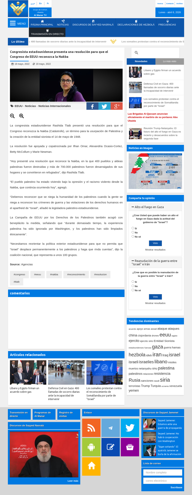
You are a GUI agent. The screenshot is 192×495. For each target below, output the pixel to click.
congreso (20, 274)
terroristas (134, 385)
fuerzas (148, 348)
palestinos (135, 373)
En (40, 3)
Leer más (73, 480)
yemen (134, 390)
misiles (172, 362)
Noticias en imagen (141, 148)
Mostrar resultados (155, 249)
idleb (149, 355)
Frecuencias (167, 23)
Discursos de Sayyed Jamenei (160, 412)
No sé (138, 236)
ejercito (134, 341)
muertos (133, 368)
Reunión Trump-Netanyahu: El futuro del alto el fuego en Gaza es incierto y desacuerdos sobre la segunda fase (162, 133)
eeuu (38, 274)
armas (147, 329)
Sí (136, 228)
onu (155, 368)
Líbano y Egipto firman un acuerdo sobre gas (162, 72)
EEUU (18, 106)
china (133, 335)
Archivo (179, 4)
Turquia (156, 385)
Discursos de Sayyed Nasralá (93, 23)
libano (160, 361)
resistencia (162, 373)
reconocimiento (77, 274)
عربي (33, 3)
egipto (174, 336)
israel (174, 354)
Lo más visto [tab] (169, 61)
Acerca (160, 4)
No (136, 232)
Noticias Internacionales (54, 106)
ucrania (165, 386)
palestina (166, 368)
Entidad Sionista (164, 340)
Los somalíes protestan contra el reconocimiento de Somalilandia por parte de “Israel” (161, 102)
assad (154, 329)
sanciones (147, 380)
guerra (167, 347)
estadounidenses (136, 348)
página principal (42, 23)
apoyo (140, 329)
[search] (155, 52)
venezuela (175, 385)
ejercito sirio (146, 341)
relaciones (148, 374)
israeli (133, 362)
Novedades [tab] (141, 61)
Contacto (170, 4)
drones (155, 335)
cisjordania (144, 335)
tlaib (17, 281)
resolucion (101, 274)
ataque (162, 328)
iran (157, 354)
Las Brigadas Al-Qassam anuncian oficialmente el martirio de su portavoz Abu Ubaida (153, 117)
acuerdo (132, 329)
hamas (176, 347)
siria (165, 380)
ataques (173, 328)
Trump (145, 386)
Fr (48, 3)
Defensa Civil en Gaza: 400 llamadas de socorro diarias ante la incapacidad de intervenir (56, 41)
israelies (146, 362)
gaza (157, 347)
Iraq (165, 355)
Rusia (134, 380)
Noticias (63, 23)
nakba (54, 274)
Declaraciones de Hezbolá (136, 23)
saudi (156, 381)
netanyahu (145, 368)
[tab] (155, 207)
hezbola (137, 354)
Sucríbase (176, 487)
